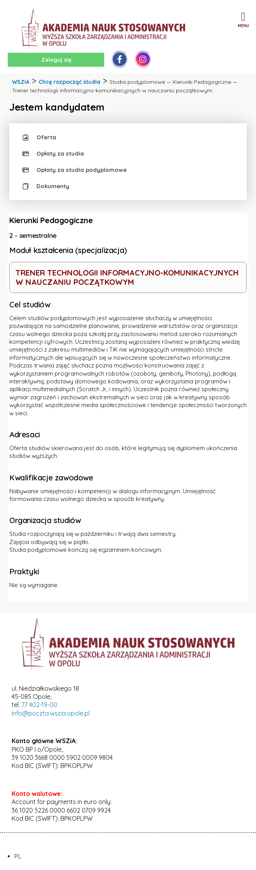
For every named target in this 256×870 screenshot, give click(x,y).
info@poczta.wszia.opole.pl (50, 713)
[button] (243, 16)
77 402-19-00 (39, 705)
